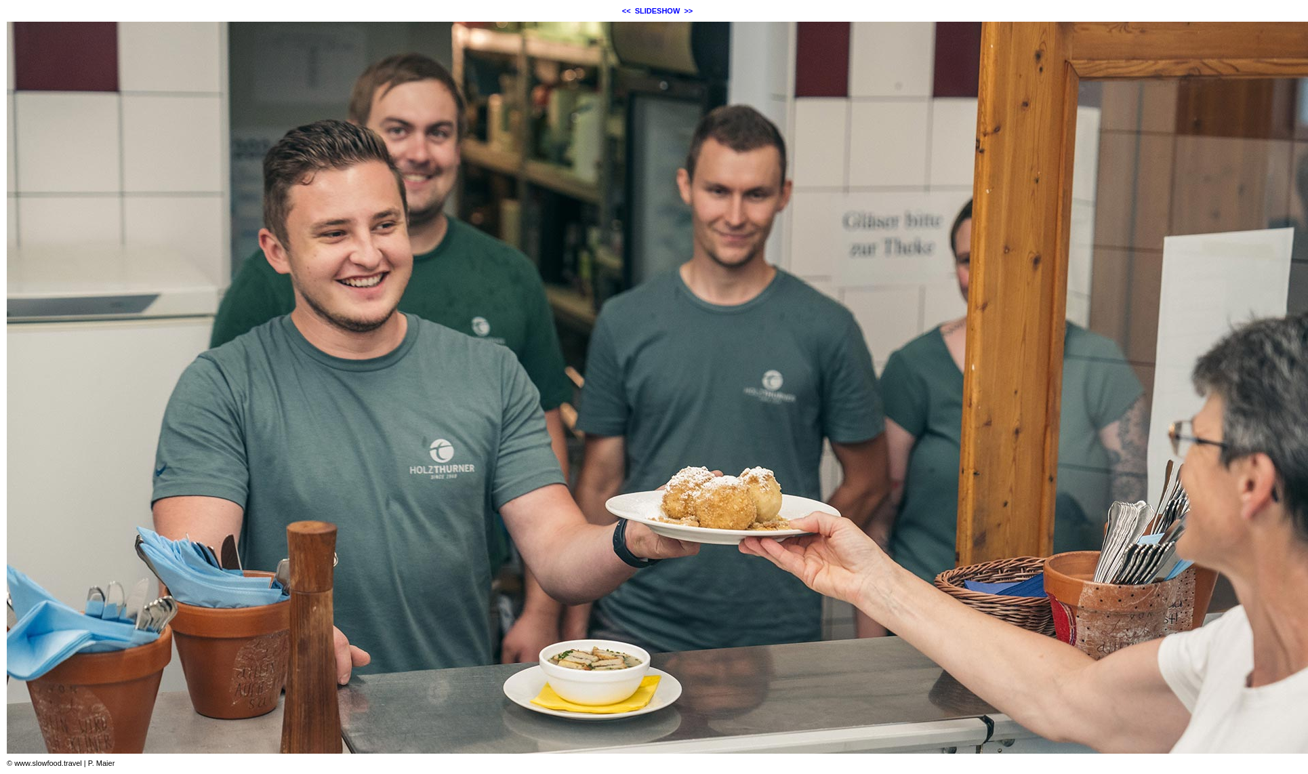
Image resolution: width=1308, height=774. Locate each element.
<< (626, 11)
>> (688, 11)
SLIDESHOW (657, 11)
